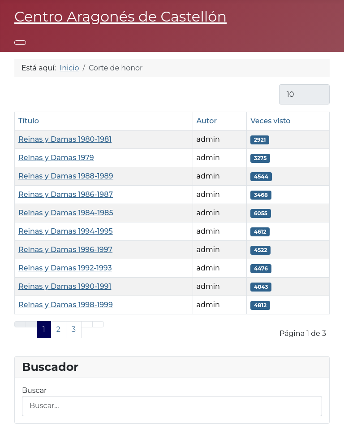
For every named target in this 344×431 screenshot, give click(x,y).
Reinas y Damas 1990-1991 (64, 286)
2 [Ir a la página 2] (58, 329)
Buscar (34, 390)
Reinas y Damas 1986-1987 (65, 194)
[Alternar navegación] (20, 42)
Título (28, 121)
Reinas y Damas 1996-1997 (65, 249)
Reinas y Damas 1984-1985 (65, 213)
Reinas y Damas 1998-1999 (65, 304)
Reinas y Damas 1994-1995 (65, 231)
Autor (207, 121)
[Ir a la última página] (98, 324)
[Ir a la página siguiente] (87, 324)
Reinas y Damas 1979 (56, 157)
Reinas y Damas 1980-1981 (65, 139)
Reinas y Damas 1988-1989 (65, 176)
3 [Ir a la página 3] (74, 329)
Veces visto (270, 121)
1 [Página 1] (44, 329)
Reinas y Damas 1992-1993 (65, 268)
